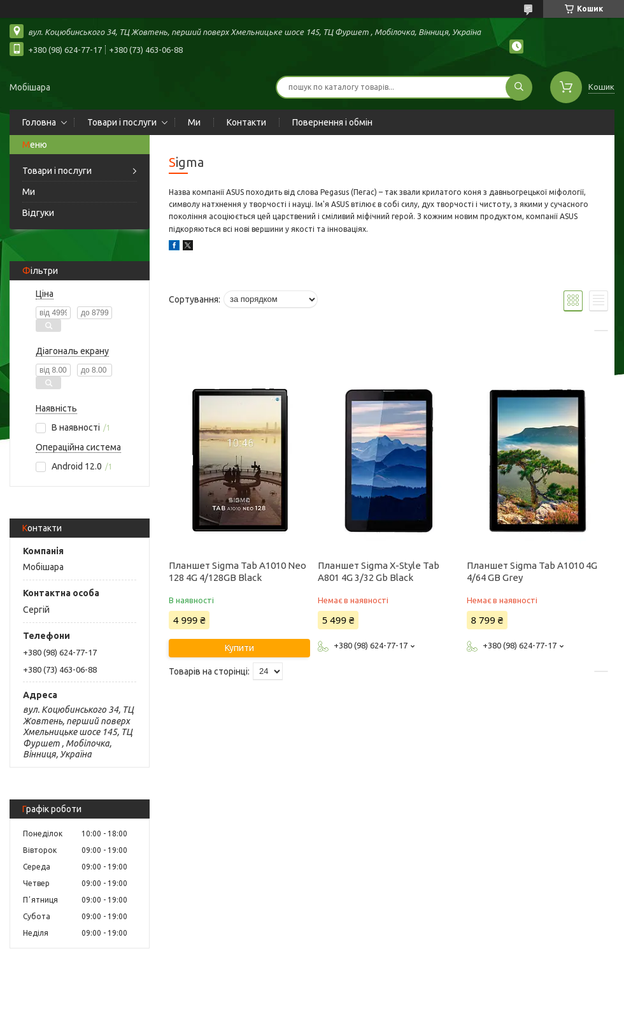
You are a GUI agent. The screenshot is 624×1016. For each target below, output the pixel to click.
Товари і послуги (122, 122)
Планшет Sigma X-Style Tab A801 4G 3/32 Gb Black (378, 571)
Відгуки (38, 213)
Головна (39, 122)
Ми (194, 122)
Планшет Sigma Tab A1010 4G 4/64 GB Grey (532, 571)
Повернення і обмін (332, 122)
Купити (239, 648)
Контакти (246, 122)
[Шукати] (519, 87)
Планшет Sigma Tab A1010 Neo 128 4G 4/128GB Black (237, 571)
